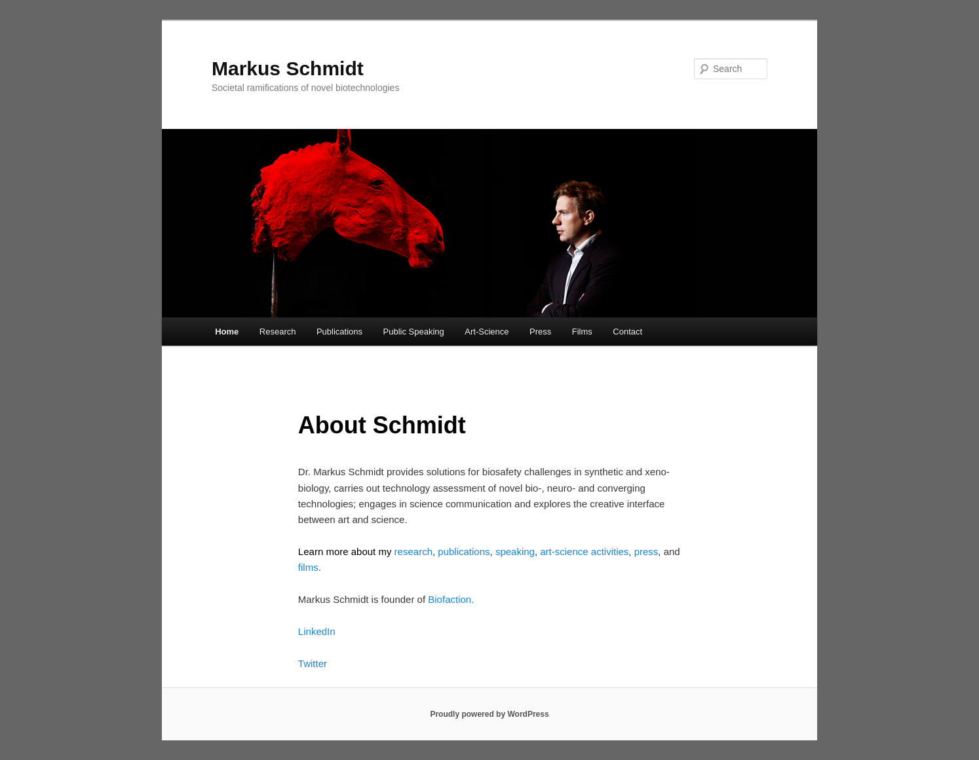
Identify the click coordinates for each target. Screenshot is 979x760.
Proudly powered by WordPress (489, 714)
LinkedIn (317, 631)
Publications (339, 331)
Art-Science (487, 331)
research (413, 551)
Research (277, 331)
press (646, 551)
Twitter (312, 663)
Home (227, 331)
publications (462, 551)
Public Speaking (413, 331)
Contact (627, 331)
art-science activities (584, 551)
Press (540, 331)
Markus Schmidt (288, 68)
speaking (515, 551)
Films (582, 331)
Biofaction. (451, 599)
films (308, 567)
